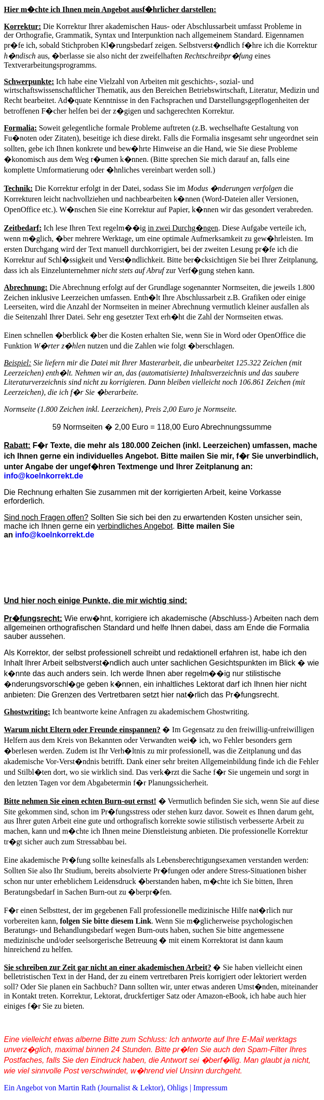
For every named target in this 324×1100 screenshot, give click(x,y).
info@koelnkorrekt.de (54, 535)
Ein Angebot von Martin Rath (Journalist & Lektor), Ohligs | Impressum (115, 1088)
